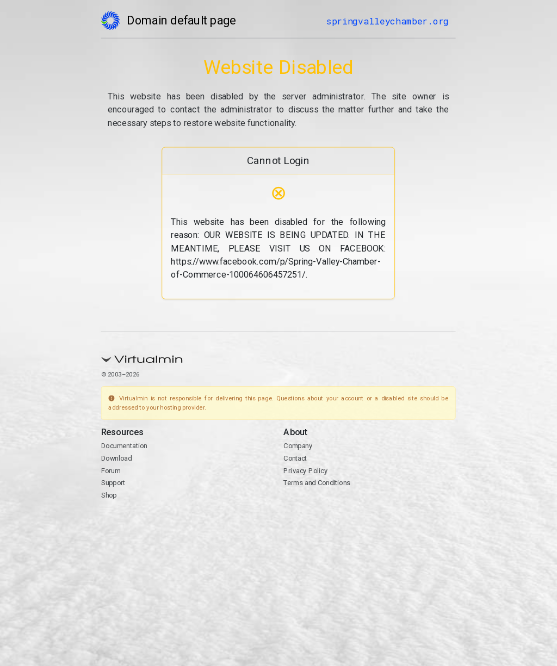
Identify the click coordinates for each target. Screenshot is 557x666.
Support (113, 483)
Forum (111, 471)
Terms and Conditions (317, 483)
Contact (295, 458)
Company (298, 446)
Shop (109, 495)
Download (116, 458)
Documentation (124, 446)
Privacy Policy (306, 471)
